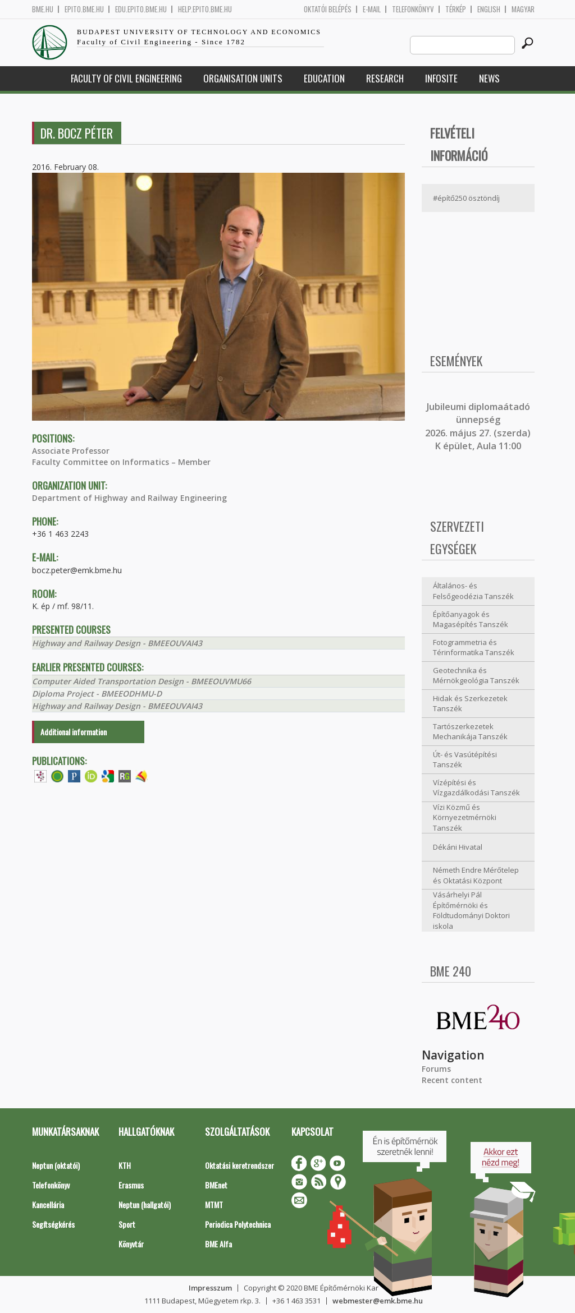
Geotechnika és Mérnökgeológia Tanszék (476, 675)
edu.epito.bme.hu (141, 9)
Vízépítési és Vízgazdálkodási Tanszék (476, 787)
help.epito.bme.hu (205, 9)
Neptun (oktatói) (56, 1165)
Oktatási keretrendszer (239, 1165)
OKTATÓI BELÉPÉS (328, 9)
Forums (436, 1068)
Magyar (523, 9)
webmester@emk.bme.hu (377, 1301)
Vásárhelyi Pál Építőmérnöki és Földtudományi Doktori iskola (471, 910)
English (488, 9)
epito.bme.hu (84, 9)
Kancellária (48, 1204)
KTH (124, 1165)
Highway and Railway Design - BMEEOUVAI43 (117, 643)
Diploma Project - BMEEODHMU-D (97, 693)
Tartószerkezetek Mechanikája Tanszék (470, 731)
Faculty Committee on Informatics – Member (121, 462)
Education (324, 78)
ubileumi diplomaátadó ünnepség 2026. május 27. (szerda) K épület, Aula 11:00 (478, 426)
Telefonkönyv (413, 9)
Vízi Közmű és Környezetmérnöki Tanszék (464, 817)
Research (385, 78)
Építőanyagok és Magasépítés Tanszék (470, 619)
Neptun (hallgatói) (144, 1204)
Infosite (441, 78)
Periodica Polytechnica (238, 1224)
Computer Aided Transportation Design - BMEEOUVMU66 (141, 681)
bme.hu (42, 9)
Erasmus (131, 1185)
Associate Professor (70, 450)
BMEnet (216, 1185)
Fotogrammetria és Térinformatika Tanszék (473, 647)
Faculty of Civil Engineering (126, 78)
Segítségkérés (53, 1224)
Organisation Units (242, 78)
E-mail (372, 9)
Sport (126, 1224)
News (489, 78)
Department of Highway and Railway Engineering (129, 497)
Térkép (455, 9)
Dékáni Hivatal (457, 847)
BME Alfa (218, 1244)
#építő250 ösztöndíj (466, 198)
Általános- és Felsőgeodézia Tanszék (473, 591)
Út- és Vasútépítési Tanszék (465, 759)
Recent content (452, 1080)
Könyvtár (131, 1244)
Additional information (73, 732)
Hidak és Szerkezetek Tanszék (470, 703)
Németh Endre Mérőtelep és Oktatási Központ (476, 875)
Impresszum (210, 1288)
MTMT (214, 1204)
